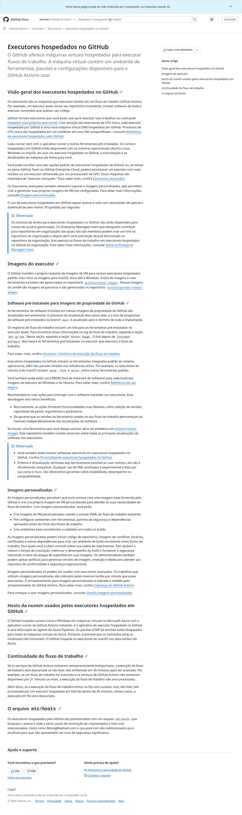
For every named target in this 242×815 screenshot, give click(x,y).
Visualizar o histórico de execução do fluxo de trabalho (81, 354)
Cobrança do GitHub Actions (114, 585)
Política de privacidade (19, 777)
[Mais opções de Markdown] (197, 50)
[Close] (231, 6)
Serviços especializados (101, 801)
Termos (39, 801)
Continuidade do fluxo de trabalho (48, 656)
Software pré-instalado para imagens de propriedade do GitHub (68, 303)
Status (68, 801)
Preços (79, 801)
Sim (15, 771)
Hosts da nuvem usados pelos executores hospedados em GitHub (71, 608)
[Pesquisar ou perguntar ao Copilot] (137, 19)
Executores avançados (108, 179)
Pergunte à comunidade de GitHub (107, 770)
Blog (121, 801)
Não (31, 771)
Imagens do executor (33, 264)
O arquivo (34, 708)
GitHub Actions (18, 28)
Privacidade (54, 801)
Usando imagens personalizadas (109, 593)
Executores (54, 28)
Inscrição (230, 19)
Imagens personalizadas (37, 195)
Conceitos (38, 28)
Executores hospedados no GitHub (86, 28)
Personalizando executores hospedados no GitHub (76, 457)
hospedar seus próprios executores (32, 123)
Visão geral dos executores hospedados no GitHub (65, 92)
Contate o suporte (97, 775)
